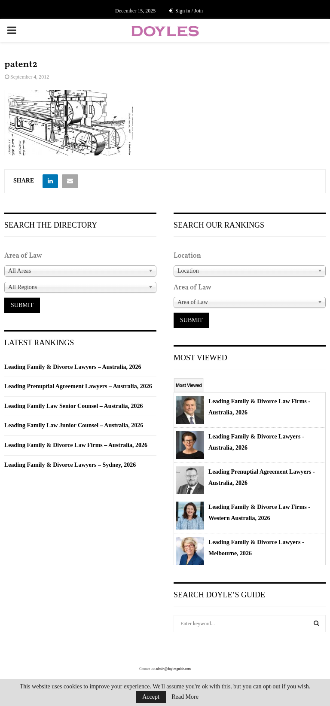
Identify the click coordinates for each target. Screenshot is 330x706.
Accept (150, 697)
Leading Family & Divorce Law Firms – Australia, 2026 (75, 445)
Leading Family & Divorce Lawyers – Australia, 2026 (72, 367)
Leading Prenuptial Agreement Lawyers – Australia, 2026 (78, 386)
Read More (185, 697)
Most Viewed (189, 385)
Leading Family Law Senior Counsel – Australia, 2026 (73, 406)
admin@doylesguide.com (173, 669)
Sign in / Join (186, 11)
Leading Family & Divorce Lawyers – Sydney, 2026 (70, 465)
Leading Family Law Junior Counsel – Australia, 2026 (73, 425)
